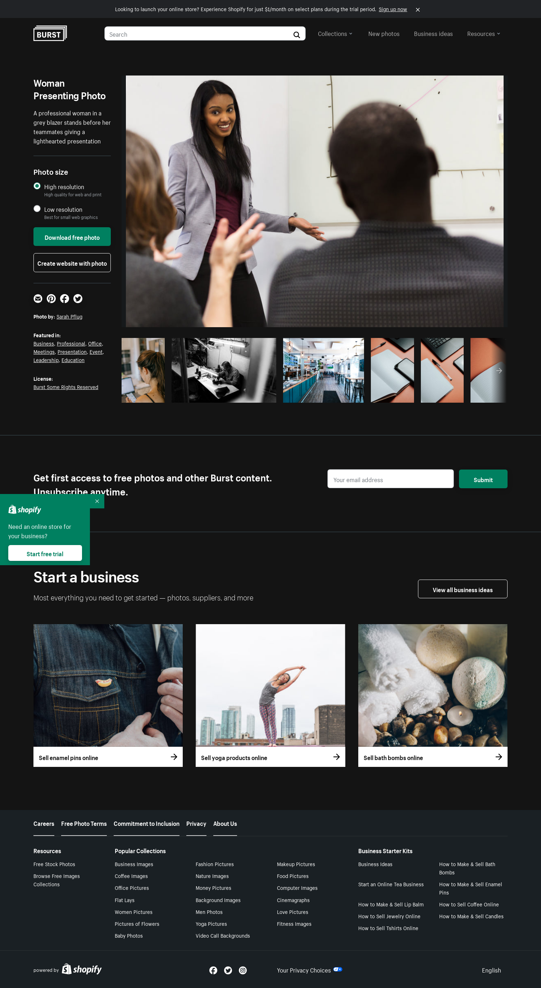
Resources (483, 32)
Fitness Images (294, 923)
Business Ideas (375, 864)
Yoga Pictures (211, 923)
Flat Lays (125, 900)
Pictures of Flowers (137, 923)
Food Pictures (293, 875)
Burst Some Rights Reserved (65, 386)
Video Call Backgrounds (223, 935)
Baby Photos (129, 935)
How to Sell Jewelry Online (389, 916)
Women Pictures (134, 911)
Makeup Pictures (296, 864)
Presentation (72, 351)
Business (43, 343)
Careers (43, 822)
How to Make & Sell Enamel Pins (470, 888)
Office (95, 343)
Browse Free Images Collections (56, 880)
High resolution (64, 186)
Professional (71, 343)
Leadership (46, 359)
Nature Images (212, 875)
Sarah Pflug (69, 316)
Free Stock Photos (54, 864)
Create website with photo (72, 262)
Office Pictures (132, 887)
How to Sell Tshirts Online (388, 928)
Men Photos (209, 911)
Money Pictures (213, 887)
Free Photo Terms (84, 822)
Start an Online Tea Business (391, 884)
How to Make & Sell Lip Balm (391, 904)
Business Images (134, 864)
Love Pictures (292, 911)
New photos (384, 32)
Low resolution (63, 209)
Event (96, 351)
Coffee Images (131, 875)
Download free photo (72, 236)
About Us (225, 822)
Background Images (218, 900)
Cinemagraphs (293, 900)
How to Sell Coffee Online (469, 904)
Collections (335, 32)
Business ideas (433, 32)
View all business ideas (463, 589)
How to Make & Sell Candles (471, 916)
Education (73, 359)
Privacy (196, 822)
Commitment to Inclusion (146, 822)
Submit (483, 479)
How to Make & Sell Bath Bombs (467, 868)
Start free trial (45, 553)
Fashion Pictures (215, 864)
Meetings (44, 351)
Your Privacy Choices (309, 969)
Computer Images (297, 887)
